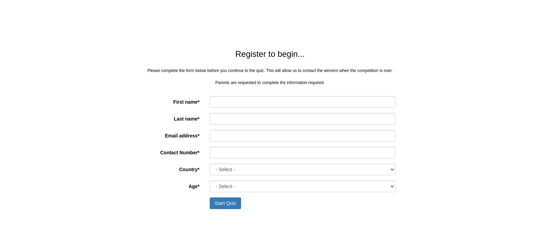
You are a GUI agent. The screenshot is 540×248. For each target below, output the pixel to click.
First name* (186, 102)
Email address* (182, 135)
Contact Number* (179, 152)
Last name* (187, 119)
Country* (189, 169)
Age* (193, 186)
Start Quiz (225, 203)
